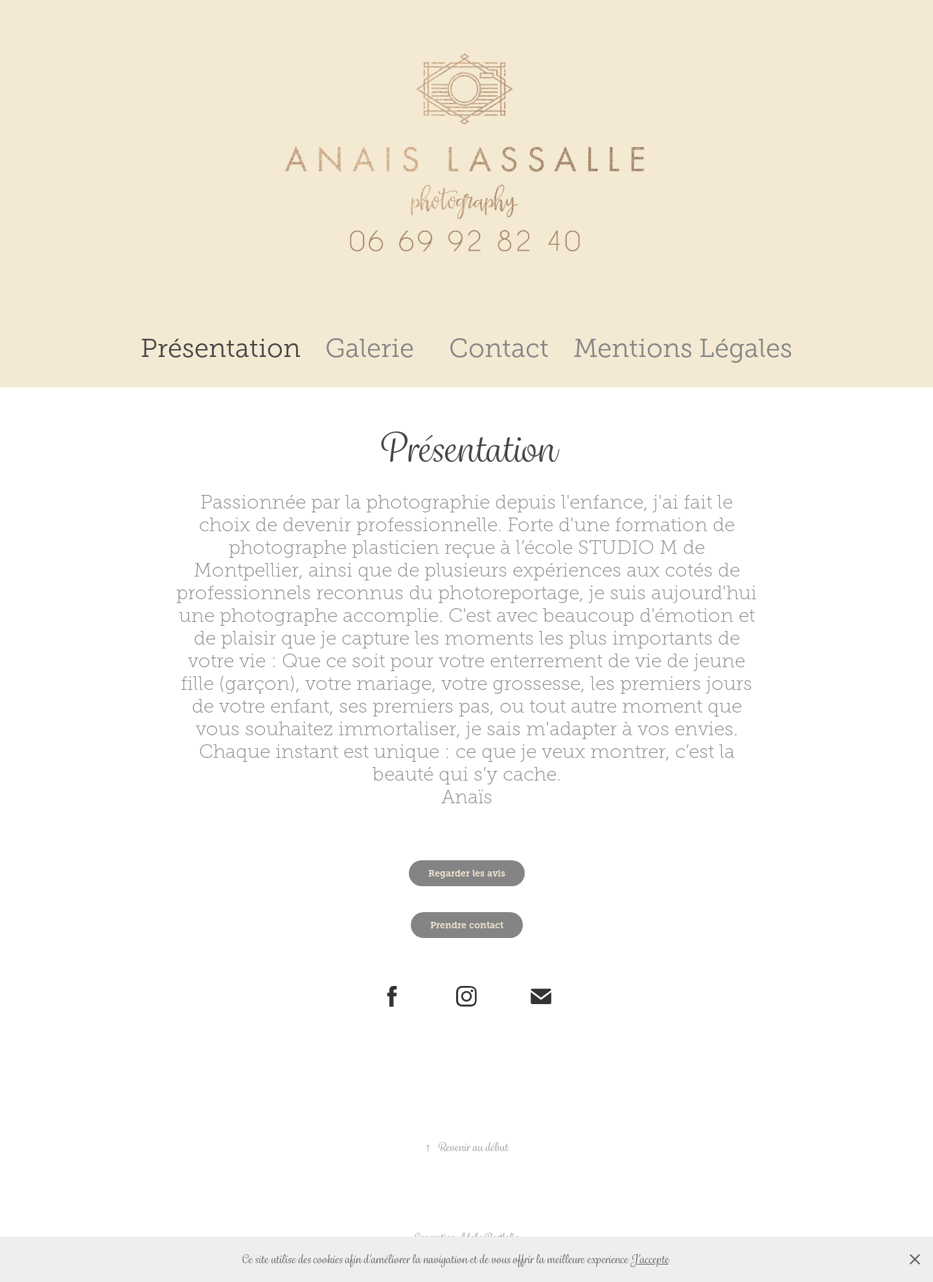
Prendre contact (466, 925)
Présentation (221, 348)
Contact (499, 348)
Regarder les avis (466, 873)
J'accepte (649, 1259)
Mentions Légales (682, 348)
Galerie (369, 348)
